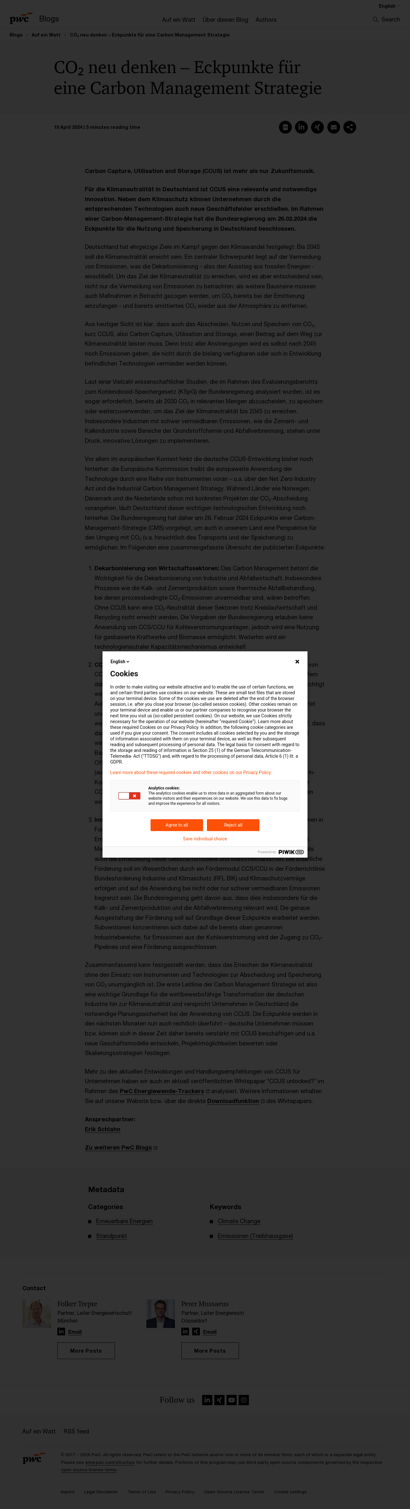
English (120, 661)
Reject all (233, 825)
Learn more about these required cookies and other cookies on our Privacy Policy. (191, 772)
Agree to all (177, 825)
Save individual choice (205, 838)
